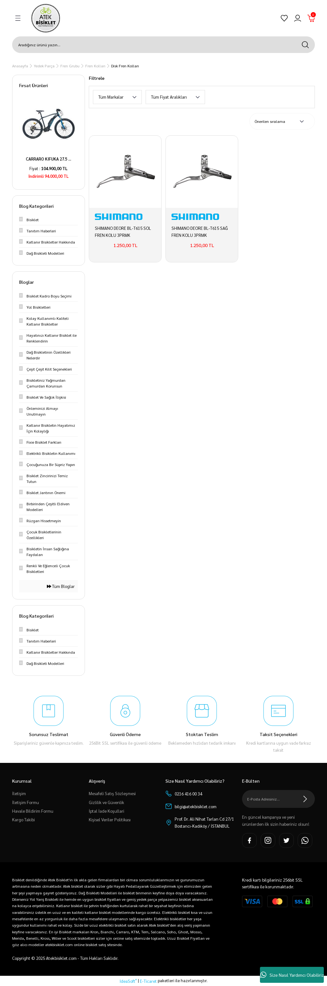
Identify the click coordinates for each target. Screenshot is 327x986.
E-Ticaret (148, 981)
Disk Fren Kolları (125, 65)
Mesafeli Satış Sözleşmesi (112, 793)
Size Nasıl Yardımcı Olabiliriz (292, 974)
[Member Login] (297, 18)
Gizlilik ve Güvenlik (106, 802)
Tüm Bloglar (61, 586)
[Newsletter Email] (278, 799)
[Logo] (45, 18)
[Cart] (311, 18)
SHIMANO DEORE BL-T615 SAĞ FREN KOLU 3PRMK (199, 231)
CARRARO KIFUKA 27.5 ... (48, 159)
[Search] (163, 44)
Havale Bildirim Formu (32, 811)
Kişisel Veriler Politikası (110, 819)
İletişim (19, 793)
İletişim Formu (25, 802)
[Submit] (305, 799)
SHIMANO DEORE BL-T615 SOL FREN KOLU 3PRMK (123, 231)
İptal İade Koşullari (106, 811)
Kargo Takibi (23, 819)
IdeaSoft (128, 981)
